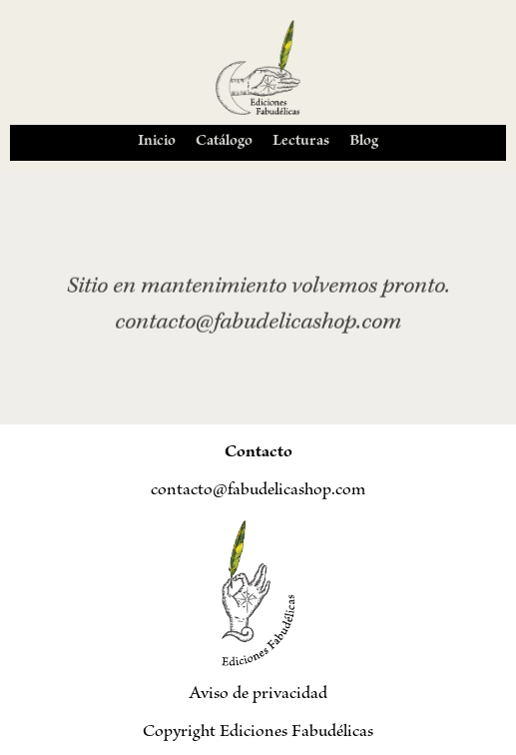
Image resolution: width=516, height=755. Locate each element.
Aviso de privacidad (258, 695)
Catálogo (224, 142)
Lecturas (300, 142)
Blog (363, 142)
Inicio (157, 142)
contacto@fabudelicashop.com (258, 491)
